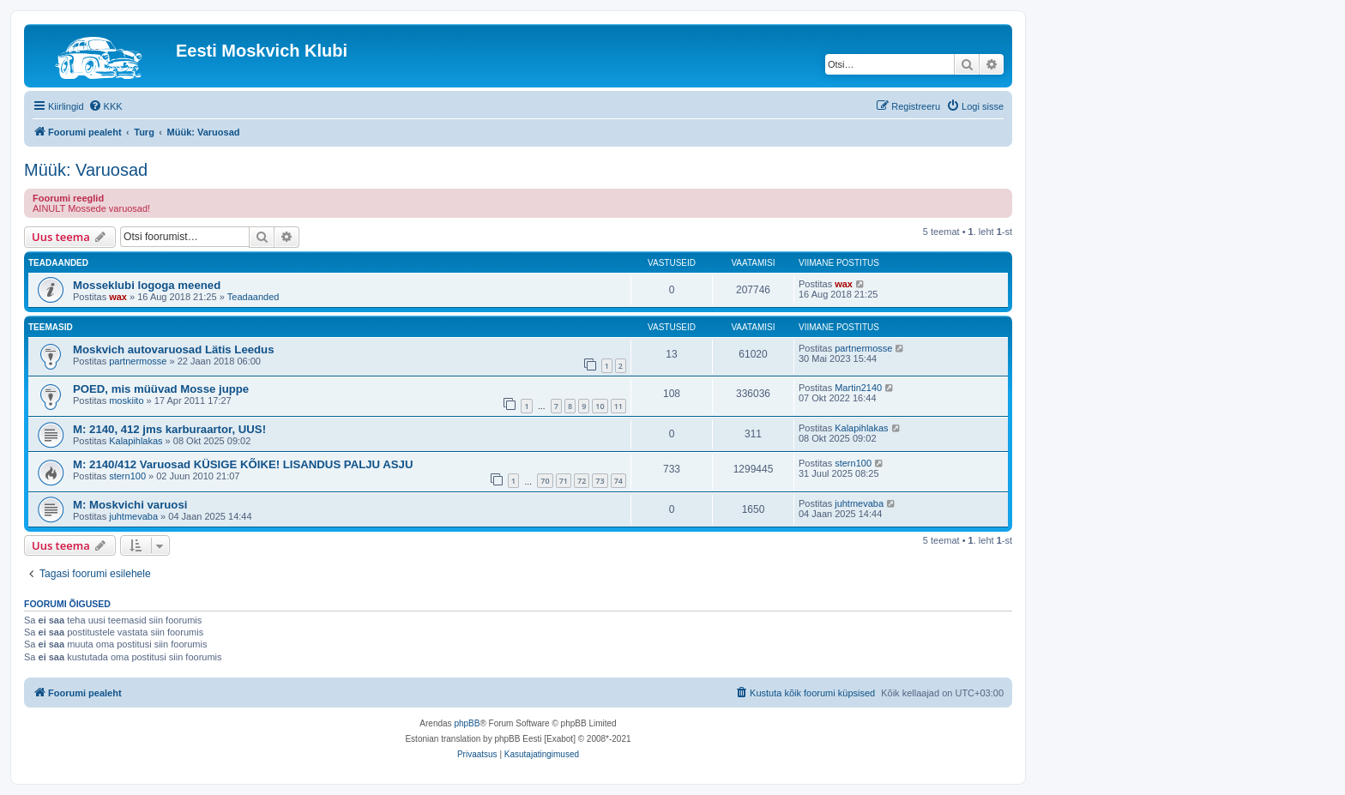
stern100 (127, 476)
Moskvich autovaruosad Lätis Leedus (173, 349)
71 (563, 480)
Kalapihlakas (135, 441)
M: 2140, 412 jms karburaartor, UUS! (169, 429)
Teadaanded (253, 297)
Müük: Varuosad (86, 169)
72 (581, 480)
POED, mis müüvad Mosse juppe (161, 388)
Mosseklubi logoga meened (146, 285)
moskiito (126, 400)
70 (544, 480)
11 (618, 406)
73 (599, 480)
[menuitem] (105, 106)
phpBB (466, 723)
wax (118, 297)
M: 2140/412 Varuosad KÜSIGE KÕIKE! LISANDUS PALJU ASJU (243, 464)
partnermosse (137, 361)
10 (599, 406)
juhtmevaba (133, 516)
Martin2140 (858, 387)
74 (618, 480)
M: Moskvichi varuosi (130, 504)
